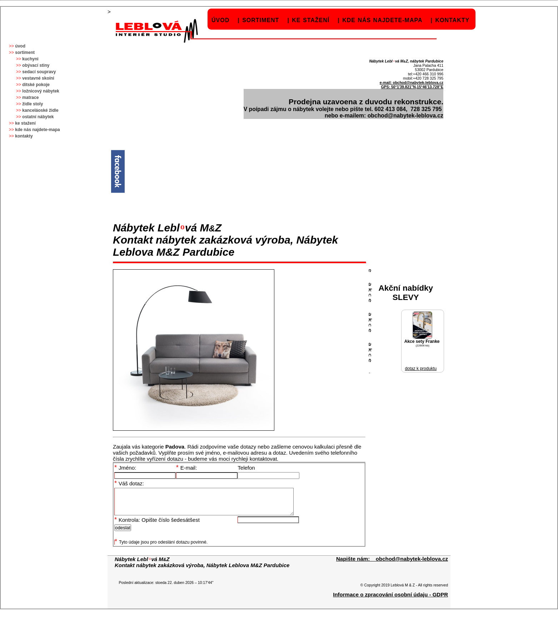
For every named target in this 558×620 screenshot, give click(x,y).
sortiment (260, 20)
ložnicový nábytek (40, 91)
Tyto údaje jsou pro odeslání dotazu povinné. (161, 547)
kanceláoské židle (40, 110)
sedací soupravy (39, 71)
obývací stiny (35, 65)
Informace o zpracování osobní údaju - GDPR (390, 600)
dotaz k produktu (421, 368)
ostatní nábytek (38, 116)
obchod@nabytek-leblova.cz (418, 82)
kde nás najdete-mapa (382, 20)
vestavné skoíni (38, 78)
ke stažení (310, 20)
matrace (30, 97)
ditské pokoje (36, 84)
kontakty (452, 20)
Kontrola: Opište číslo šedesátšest (157, 525)
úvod (220, 20)
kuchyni (30, 58)
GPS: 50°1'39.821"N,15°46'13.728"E (412, 87)
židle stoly (32, 103)
